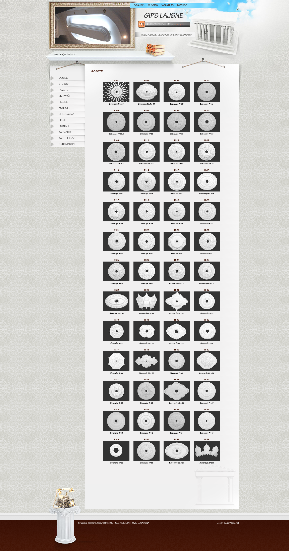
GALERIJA (167, 4)
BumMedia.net (232, 523)
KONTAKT (183, 4)
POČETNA (138, 4)
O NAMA (153, 4)
